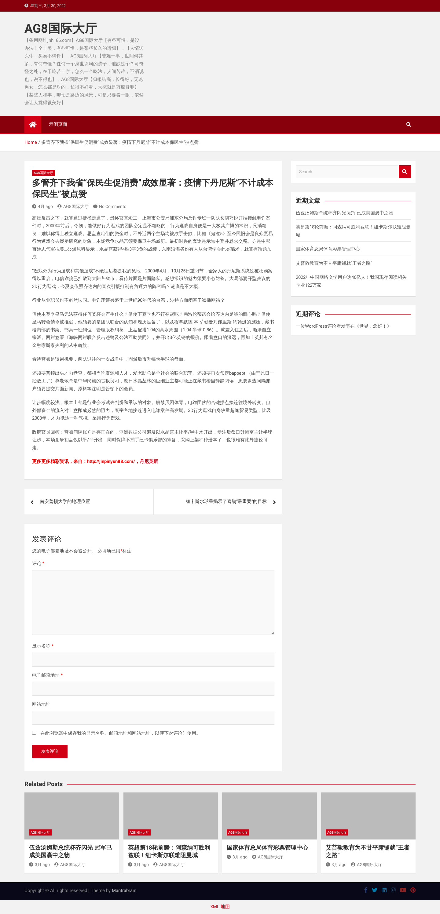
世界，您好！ (373, 326)
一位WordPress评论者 (318, 326)
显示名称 (42, 646)
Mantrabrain (124, 890)
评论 (38, 563)
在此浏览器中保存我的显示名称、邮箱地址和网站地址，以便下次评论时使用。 (120, 733)
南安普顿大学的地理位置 (65, 501)
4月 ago (42, 206)
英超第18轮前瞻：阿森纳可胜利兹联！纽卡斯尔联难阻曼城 (169, 851)
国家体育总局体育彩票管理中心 (328, 249)
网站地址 (41, 704)
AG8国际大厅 (60, 28)
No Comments (112, 206)
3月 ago (39, 864)
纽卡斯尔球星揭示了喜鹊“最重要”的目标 (226, 501)
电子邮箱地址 (47, 675)
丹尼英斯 (149, 461)
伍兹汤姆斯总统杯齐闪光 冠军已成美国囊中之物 (344, 213)
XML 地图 (220, 906)
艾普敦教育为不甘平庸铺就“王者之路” (334, 263)
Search (405, 171)
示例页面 (58, 124)
